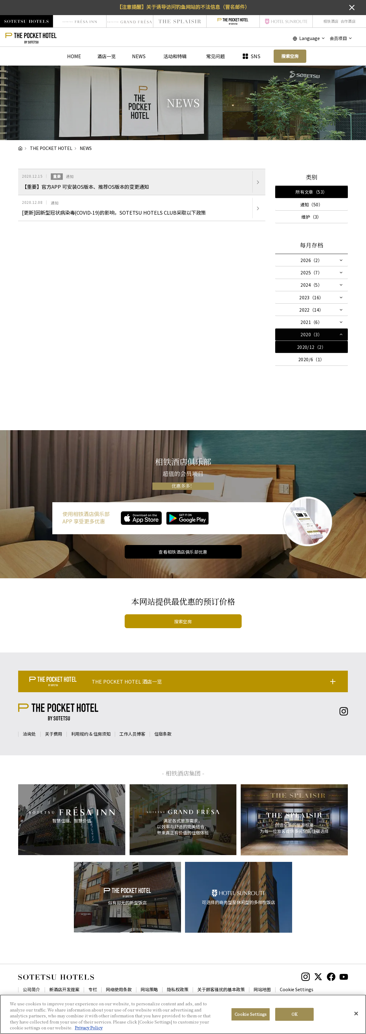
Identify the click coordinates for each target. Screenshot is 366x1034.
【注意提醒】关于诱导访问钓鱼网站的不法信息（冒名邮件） (183, 6)
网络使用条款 (119, 989)
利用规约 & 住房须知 (91, 734)
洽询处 (29, 734)
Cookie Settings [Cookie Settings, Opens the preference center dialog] (251, 1014)
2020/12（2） (311, 347)
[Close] (356, 1013)
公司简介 (31, 989)
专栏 (92, 989)
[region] (183, 1014)
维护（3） (311, 217)
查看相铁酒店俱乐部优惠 (183, 552)
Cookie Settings (296, 989)
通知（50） (311, 204)
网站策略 (149, 989)
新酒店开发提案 (64, 989)
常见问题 (215, 56)
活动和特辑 (175, 56)
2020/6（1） (311, 359)
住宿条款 (162, 734)
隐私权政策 (177, 989)
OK (294, 1014)
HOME (74, 56)
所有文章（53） (311, 192)
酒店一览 (106, 56)
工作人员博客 (132, 734)
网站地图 (262, 989)
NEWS (139, 56)
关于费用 (53, 734)
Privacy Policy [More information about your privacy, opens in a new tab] (89, 1028)
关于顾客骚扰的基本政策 (221, 989)
